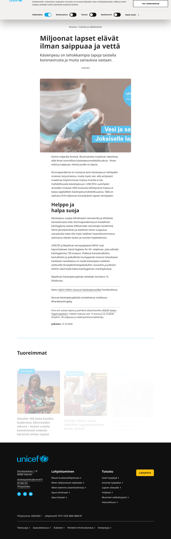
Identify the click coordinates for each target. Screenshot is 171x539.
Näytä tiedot (130, 34)
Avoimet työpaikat (111, 482)
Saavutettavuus (41, 527)
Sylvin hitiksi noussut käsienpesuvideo (79, 289)
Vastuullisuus (109, 502)
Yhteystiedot (23, 486)
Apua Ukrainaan (59, 492)
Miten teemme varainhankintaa (67, 487)
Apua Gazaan (58, 497)
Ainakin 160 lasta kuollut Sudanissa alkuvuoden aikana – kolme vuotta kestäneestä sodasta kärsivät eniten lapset (35, 429)
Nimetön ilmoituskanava (80, 527)
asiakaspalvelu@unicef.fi (30, 479)
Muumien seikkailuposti (114, 497)
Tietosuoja (22, 527)
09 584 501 (22, 483)
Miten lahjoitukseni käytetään (66, 482)
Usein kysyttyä (109, 477)
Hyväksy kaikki (150, 6)
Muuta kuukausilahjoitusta (65, 477)
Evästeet (58, 527)
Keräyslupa (103, 527)
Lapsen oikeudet (110, 487)
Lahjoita (145, 472)
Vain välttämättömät (150, 22)
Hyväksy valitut (150, 14)
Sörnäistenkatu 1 (26, 471)
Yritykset (106, 492)
